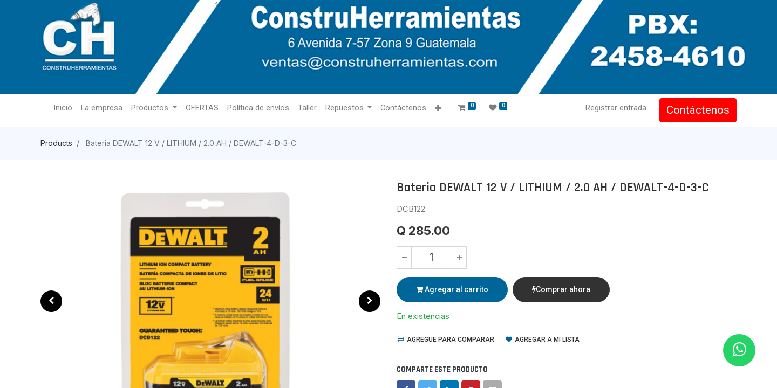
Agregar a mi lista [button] (543, 339)
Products (56, 143)
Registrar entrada (615, 108)
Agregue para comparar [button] (446, 339)
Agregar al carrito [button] (452, 289)
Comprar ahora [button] (561, 289)
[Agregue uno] (459, 257)
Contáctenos (698, 109)
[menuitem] (63, 108)
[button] (438, 108)
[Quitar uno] (404, 257)
